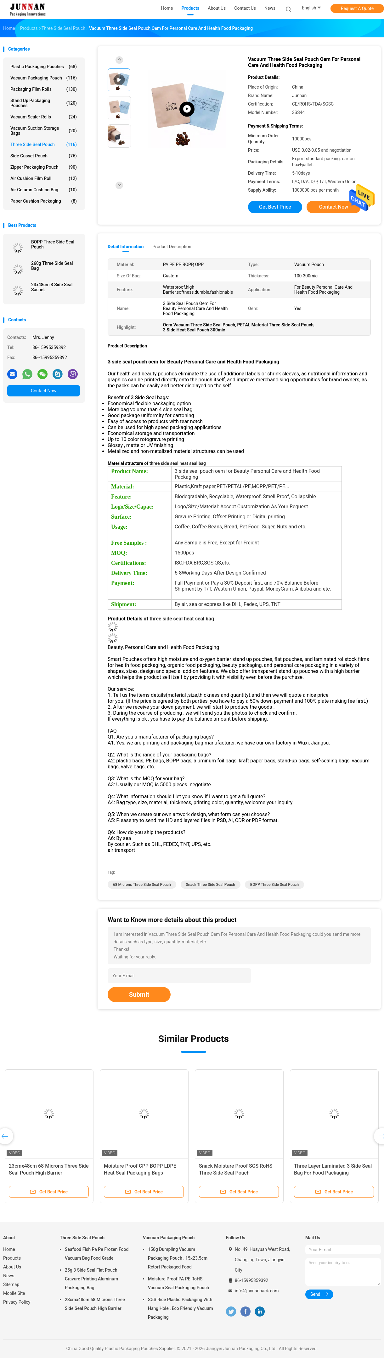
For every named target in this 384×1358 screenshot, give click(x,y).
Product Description (171, 246)
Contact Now (43, 390)
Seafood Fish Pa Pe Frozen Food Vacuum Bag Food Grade (96, 1254)
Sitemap (11, 1284)
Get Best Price (275, 207)
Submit (139, 994)
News (8, 1275)
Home (9, 1249)
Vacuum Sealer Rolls (43, 117)
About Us (12, 1266)
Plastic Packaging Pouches (43, 66)
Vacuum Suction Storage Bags (43, 131)
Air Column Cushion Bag (43, 190)
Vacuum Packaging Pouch (43, 78)
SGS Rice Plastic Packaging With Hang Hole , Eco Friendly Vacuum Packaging (180, 1308)
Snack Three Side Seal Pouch (210, 884)
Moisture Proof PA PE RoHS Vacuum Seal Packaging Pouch (178, 1283)
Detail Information (126, 246)
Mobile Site (14, 1293)
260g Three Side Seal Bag (52, 266)
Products (12, 1258)
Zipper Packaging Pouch (43, 167)
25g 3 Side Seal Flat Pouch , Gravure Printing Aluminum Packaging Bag (92, 1279)
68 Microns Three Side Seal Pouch (142, 884)
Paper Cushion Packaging (43, 201)
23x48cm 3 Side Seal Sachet (51, 287)
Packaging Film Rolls (43, 89)
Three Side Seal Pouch (43, 144)
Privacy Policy (16, 1302)
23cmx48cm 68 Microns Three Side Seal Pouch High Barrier (95, 1304)
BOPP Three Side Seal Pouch (52, 244)
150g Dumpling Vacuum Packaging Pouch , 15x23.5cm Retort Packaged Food (177, 1258)
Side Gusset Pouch (43, 156)
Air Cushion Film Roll (43, 178)
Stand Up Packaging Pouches (43, 103)
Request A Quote (357, 8)
